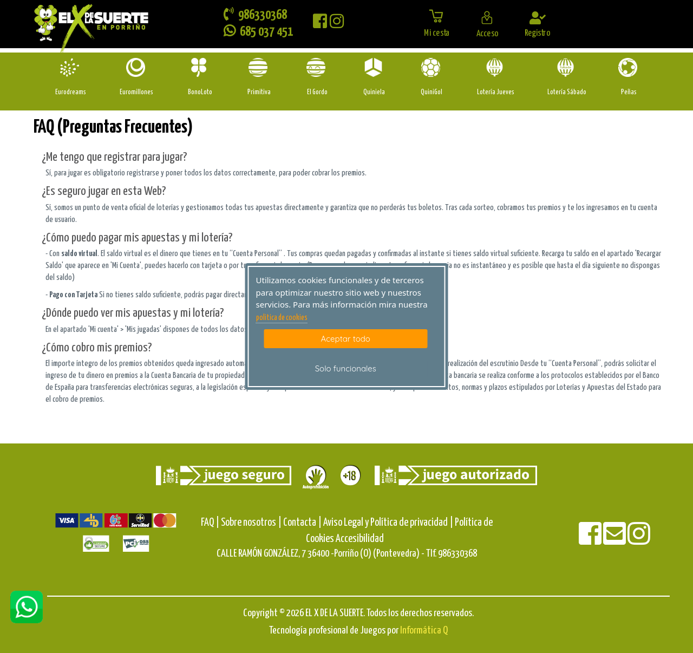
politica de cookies (282, 318)
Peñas (629, 92)
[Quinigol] (432, 67)
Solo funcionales (345, 368)
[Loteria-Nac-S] (567, 67)
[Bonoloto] (200, 67)
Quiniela (374, 92)
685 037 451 (258, 31)
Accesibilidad (360, 539)
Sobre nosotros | (251, 523)
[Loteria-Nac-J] (496, 67)
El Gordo (317, 92)
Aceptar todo (345, 339)
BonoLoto (200, 92)
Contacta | (302, 523)
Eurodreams (70, 92)
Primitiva (259, 92)
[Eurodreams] (71, 67)
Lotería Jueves (495, 92)
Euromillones (136, 92)
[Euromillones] (137, 67)
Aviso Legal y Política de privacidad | (389, 523)
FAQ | (211, 523)
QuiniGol (431, 92)
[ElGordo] (317, 67)
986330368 (255, 14)
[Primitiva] (259, 67)
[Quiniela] (374, 67)
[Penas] (629, 67)
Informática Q (424, 630)
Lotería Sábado (566, 92)
